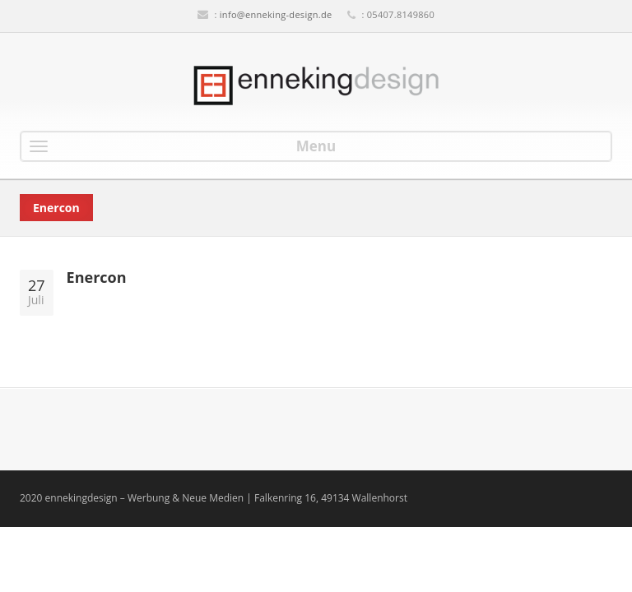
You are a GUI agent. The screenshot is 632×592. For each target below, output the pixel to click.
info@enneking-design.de (276, 14)
